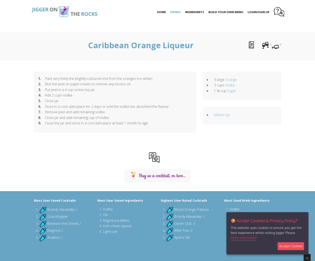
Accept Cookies (291, 246)
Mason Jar (222, 114)
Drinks (175, 12)
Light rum (110, 231)
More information (244, 237)
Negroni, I (55, 230)
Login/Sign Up (259, 12)
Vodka (230, 85)
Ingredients (194, 12)
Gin (105, 214)
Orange (231, 79)
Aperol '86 (182, 237)
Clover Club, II (184, 223)
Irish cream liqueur (117, 225)
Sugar (231, 90)
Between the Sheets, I (64, 223)
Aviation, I (54, 237)
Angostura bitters (116, 220)
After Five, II (183, 230)
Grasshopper (57, 216)
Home (161, 12)
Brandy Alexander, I (62, 209)
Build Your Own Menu (225, 12)
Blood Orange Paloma (191, 209)
